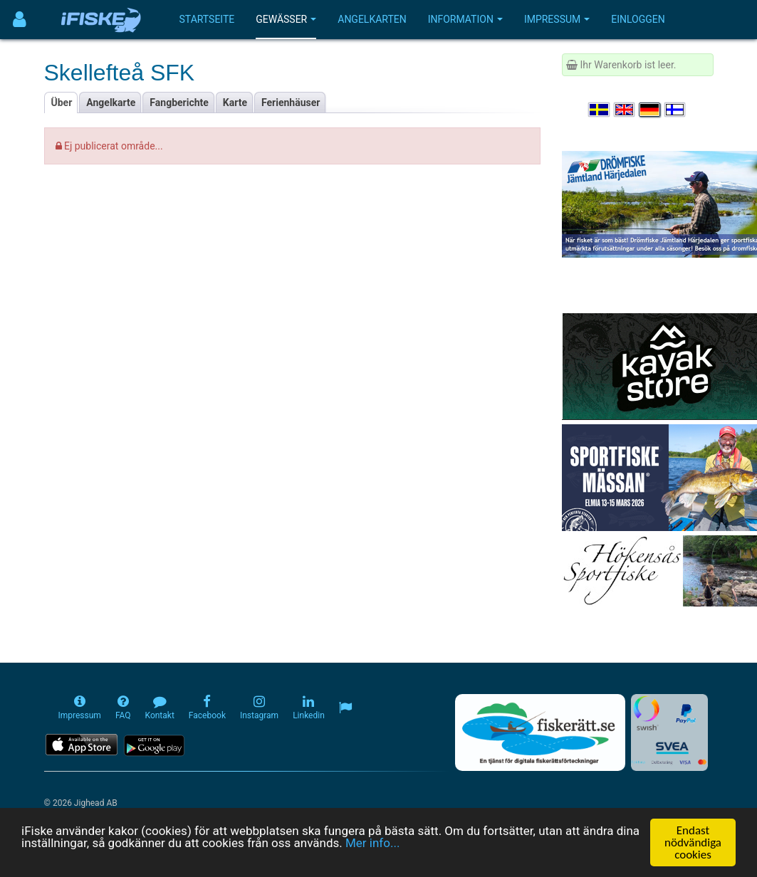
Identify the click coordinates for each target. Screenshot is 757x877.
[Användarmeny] (19, 19)
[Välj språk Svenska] (599, 109)
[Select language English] (625, 109)
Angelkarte (110, 102)
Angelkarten (372, 19)
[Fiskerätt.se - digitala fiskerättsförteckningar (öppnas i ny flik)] (540, 732)
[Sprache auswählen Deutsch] (650, 109)
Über (62, 102)
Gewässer (286, 19)
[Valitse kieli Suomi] (676, 109)
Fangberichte (179, 102)
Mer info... (372, 843)
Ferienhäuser (290, 102)
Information (465, 19)
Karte (235, 102)
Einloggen (638, 19)
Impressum (557, 19)
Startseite (207, 19)
